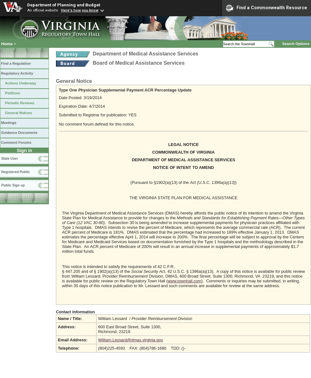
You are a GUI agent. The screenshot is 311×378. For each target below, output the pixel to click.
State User (9, 158)
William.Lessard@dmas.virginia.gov (130, 340)
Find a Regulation (16, 63)
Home (7, 43)
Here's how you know (79, 10)
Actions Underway (20, 83)
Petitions (12, 93)
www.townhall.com (184, 281)
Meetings (8, 123)
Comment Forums (16, 142)
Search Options (295, 44)
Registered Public (15, 172)
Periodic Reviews (20, 103)
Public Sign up (13, 185)
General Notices (18, 113)
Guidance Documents (19, 132)
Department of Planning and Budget (63, 4)
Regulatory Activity (17, 73)
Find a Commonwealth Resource (266, 8)
